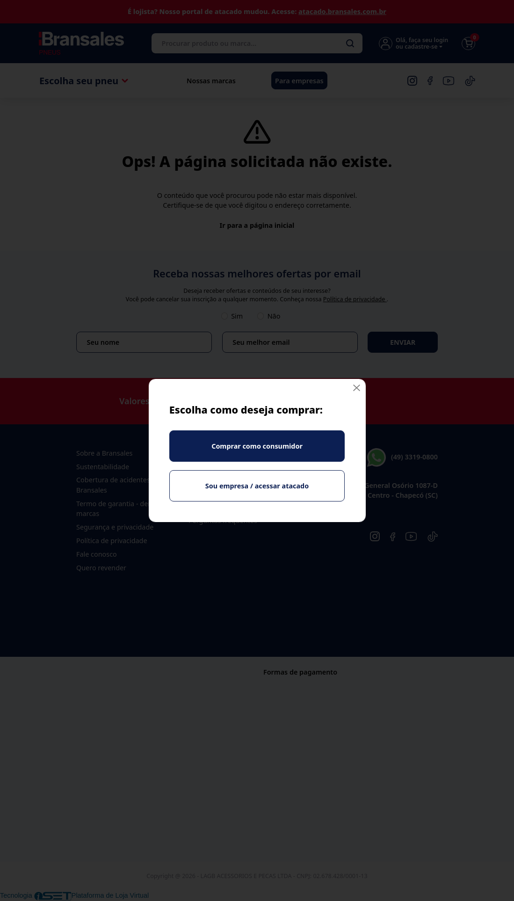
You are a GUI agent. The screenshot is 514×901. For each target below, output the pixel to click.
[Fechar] (356, 388)
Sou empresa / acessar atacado (257, 485)
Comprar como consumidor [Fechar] (257, 446)
